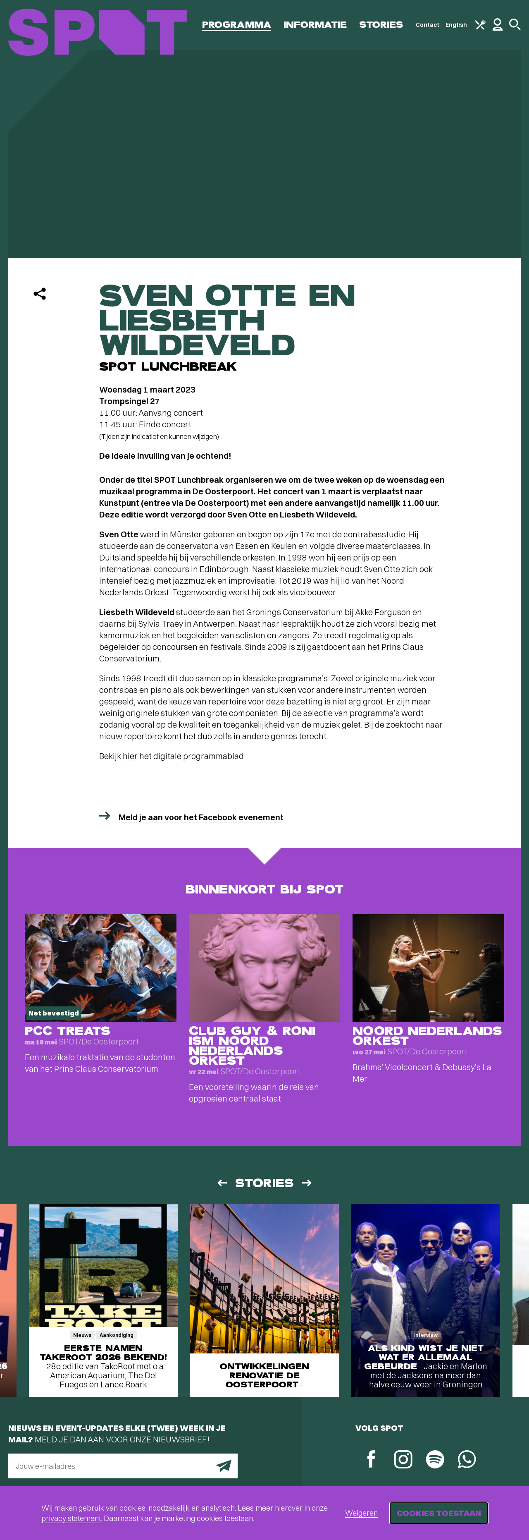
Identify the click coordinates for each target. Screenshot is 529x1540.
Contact (428, 25)
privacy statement (71, 1518)
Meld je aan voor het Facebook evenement (201, 817)
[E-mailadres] (123, 1466)
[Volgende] (307, 1182)
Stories (381, 25)
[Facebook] (371, 1460)
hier (130, 756)
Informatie (315, 25)
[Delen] (39, 293)
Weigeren (361, 1513)
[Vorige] (221, 1182)
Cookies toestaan (439, 1513)
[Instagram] (403, 1460)
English (456, 25)
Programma (236, 25)
